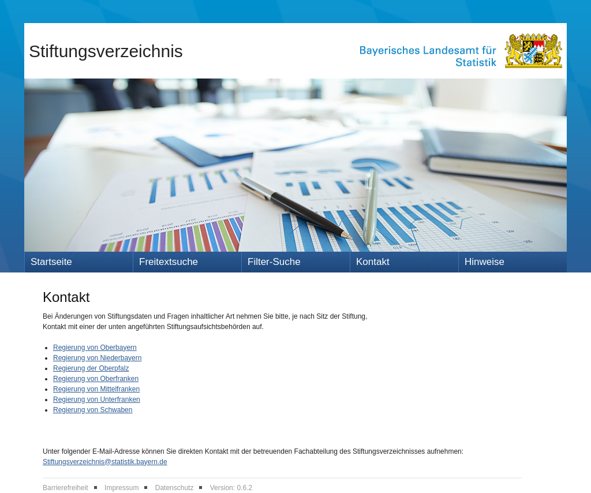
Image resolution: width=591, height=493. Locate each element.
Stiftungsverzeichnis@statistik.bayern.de (105, 462)
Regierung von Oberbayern (95, 347)
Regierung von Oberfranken (96, 379)
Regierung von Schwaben (92, 410)
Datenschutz (174, 488)
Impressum (121, 488)
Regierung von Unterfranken (96, 399)
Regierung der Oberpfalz (91, 368)
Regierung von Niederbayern (97, 358)
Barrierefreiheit (65, 488)
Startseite (51, 261)
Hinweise (484, 261)
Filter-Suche (274, 261)
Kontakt (373, 261)
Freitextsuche (168, 261)
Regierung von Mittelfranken (96, 389)
